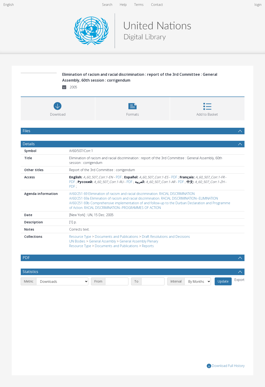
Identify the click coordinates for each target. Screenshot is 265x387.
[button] (132, 108)
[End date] (153, 281)
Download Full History (225, 365)
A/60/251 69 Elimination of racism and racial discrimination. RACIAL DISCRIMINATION (132, 193)
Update (223, 281)
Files (26, 130)
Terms (139, 4)
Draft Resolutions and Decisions (166, 236)
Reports (148, 246)
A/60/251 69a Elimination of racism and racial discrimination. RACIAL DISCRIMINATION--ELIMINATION (143, 198)
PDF (119, 177)
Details (29, 143)
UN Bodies (77, 241)
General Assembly (102, 241)
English (8, 4)
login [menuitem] (258, 4)
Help (123, 4)
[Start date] (116, 281)
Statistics (30, 271)
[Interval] (197, 281)
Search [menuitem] (107, 4)
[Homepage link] (132, 29)
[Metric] (62, 281)
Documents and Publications (116, 236)
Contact (157, 4)
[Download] (58, 108)
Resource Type (80, 236)
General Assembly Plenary (139, 241)
